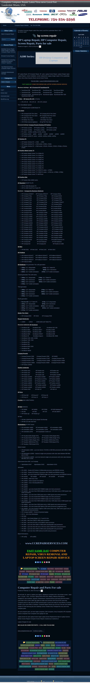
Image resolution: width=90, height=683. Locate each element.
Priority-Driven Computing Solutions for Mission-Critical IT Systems (8, 61)
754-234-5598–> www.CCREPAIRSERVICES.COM (44, 81)
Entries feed (4, 93)
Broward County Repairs (8, 56)
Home (4, 25)
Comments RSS (48, 681)
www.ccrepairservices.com (25, 631)
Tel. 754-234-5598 (35, 25)
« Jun (80, 47)
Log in (2, 90)
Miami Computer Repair (7, 34)
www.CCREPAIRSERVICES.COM (46, 543)
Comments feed (5, 96)
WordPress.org (5, 99)
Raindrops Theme (59, 681)
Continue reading (38, 631)
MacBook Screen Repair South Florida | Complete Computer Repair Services (8, 50)
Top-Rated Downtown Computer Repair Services (8, 67)
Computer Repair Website (21, 25)
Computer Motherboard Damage (7, 73)
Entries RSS (37, 681)
